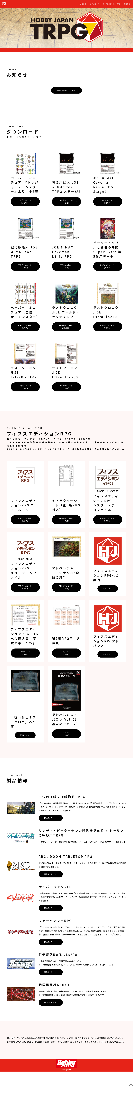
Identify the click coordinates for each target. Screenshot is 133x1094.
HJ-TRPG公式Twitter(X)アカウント (47, 1060)
